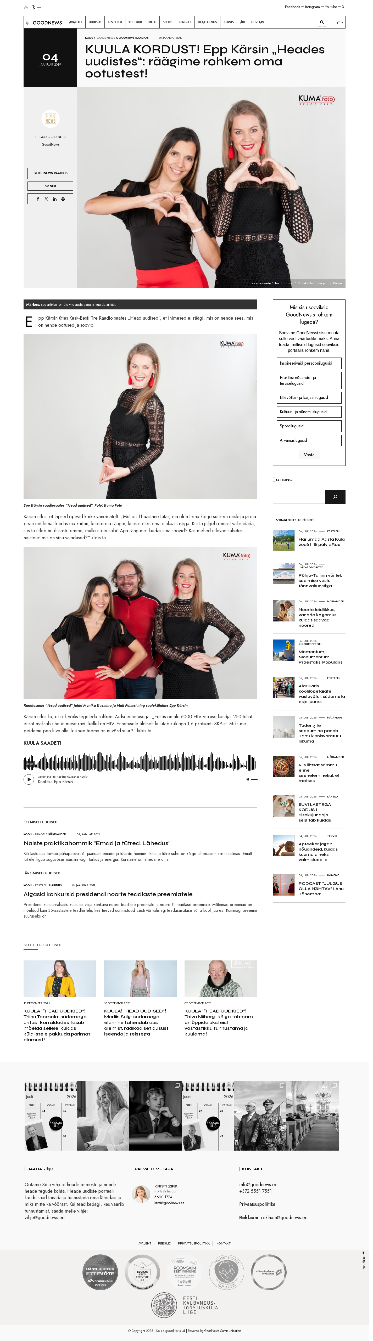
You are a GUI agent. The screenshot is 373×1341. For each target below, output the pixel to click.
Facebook (292, 6)
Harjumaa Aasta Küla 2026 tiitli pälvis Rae (322, 542)
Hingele (41, 834)
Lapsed (332, 796)
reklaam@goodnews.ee (284, 1217)
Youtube (331, 6)
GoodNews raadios (132, 38)
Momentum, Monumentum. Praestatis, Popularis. (321, 657)
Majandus (335, 717)
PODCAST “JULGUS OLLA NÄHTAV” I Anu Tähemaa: (321, 888)
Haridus (55, 885)
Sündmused (57, 834)
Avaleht (144, 1243)
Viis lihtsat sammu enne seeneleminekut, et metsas (319, 772)
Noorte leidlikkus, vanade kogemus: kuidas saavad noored (318, 617)
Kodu (89, 38)
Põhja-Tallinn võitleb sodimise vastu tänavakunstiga (321, 580)
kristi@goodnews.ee (169, 1202)
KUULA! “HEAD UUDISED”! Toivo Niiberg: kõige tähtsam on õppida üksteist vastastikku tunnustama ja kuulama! (219, 1022)
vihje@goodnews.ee (45, 1217)
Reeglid (164, 1243)
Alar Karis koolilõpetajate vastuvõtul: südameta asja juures (322, 693)
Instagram (312, 6)
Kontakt (223, 1243)
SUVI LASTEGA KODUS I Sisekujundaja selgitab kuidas (315, 812)
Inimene (333, 875)
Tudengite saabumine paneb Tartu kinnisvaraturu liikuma (320, 733)
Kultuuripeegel (310, 644)
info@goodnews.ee (258, 1184)
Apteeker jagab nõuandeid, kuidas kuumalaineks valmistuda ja (318, 851)
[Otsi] (335, 497)
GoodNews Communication (222, 1330)
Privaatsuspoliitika (257, 1204)
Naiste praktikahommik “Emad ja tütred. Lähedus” (97, 843)
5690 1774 (163, 1196)
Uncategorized (311, 567)
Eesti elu (41, 885)
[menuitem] (75, 22)
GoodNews (106, 38)
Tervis (332, 836)
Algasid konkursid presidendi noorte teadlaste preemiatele (108, 894)
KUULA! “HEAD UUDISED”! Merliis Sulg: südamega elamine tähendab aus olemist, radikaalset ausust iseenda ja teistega (136, 1022)
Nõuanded (335, 601)
